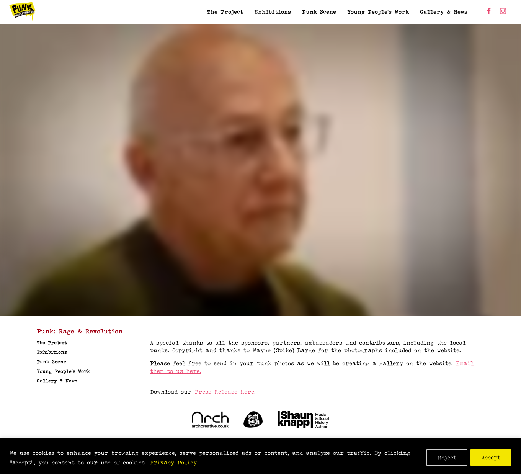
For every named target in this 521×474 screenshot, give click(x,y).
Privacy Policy (173, 462)
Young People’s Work (378, 11)
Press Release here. (225, 391)
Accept (491, 457)
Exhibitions (272, 11)
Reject (447, 457)
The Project (225, 11)
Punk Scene (319, 11)
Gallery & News (443, 11)
